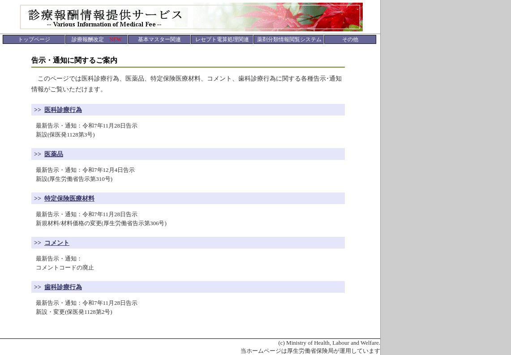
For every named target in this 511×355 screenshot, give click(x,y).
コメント (56, 243)
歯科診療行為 (63, 287)
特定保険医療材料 (69, 198)
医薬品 (53, 154)
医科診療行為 (63, 110)
